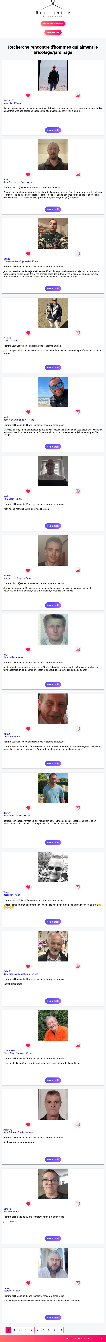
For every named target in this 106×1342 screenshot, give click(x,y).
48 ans (16, 1290)
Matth (6, 417)
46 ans (30, 182)
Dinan (6, 340)
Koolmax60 (9, 1050)
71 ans (29, 1053)
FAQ (67, 1338)
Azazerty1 (8, 1129)
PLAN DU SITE (85, 1338)
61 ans (14, 340)
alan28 (6, 258)
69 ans (19, 657)
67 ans (34, 974)
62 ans (17, 736)
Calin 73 (7, 971)
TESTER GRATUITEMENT (53, 23)
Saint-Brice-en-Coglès (13, 1132)
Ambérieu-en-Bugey (12, 578)
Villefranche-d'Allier (12, 815)
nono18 (7, 1209)
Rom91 (6, 813)
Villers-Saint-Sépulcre (13, 1053)
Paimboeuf (8, 499)
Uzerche (7, 1290)
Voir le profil (53, 130)
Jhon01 (7, 575)
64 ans (29, 1132)
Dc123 (6, 734)
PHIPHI (7, 338)
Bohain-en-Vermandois (14, 419)
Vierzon (7, 1211)
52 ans (17, 103)
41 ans (30, 419)
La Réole (7, 736)
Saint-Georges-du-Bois (14, 182)
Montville (7, 103)
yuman (6, 1288)
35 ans (27, 815)
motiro (6, 496)
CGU (73, 1338)
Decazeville (8, 657)
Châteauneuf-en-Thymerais (16, 261)
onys (5, 654)
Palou (6, 179)
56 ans (19, 499)
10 (60, 1330)
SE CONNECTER (53, 32)
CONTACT (99, 1338)
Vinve (6, 892)
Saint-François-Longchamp (16, 974)
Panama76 (8, 100)
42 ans (27, 578)
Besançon (8, 895)
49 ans (18, 895)
